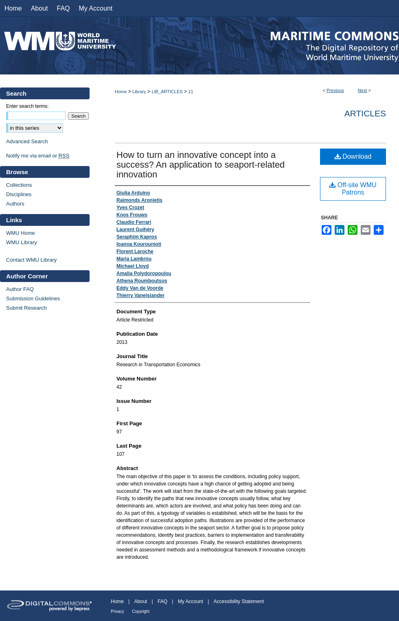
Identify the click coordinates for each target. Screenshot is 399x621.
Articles (365, 113)
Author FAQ (20, 289)
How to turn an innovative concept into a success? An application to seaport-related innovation (200, 164)
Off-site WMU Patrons (352, 188)
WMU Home (20, 233)
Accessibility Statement (239, 601)
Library (139, 91)
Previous (335, 90)
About (140, 601)
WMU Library (21, 242)
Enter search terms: (27, 106)
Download (353, 156)
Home (121, 91)
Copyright (140, 611)
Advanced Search (27, 141)
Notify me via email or (37, 156)
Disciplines (18, 194)
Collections (19, 185)
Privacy (117, 611)
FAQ (162, 601)
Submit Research (26, 308)
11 (190, 91)
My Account (190, 601)
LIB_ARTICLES (166, 91)
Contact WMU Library (31, 260)
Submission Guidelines (33, 298)
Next (362, 90)
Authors (15, 204)
